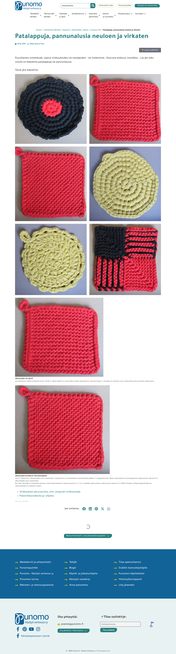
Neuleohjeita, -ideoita (80, 30)
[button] (36, 15)
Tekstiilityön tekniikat (52, 30)
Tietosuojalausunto (103, 651)
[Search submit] (92, 5)
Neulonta (66, 30)
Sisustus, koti (95, 30)
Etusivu (39, 30)
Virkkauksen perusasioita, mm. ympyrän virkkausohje (50, 492)
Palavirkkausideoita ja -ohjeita (37, 496)
